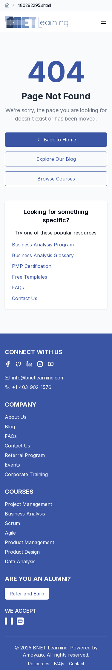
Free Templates (29, 277)
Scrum (12, 523)
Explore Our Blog (56, 159)
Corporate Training (26, 474)
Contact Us (24, 298)
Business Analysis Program (43, 245)
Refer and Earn (27, 594)
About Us (16, 417)
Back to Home (56, 140)
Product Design (22, 552)
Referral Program (25, 455)
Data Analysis (20, 561)
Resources (38, 663)
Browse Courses (56, 179)
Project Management (28, 504)
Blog (10, 427)
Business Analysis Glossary (43, 255)
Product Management (29, 542)
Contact (76, 663)
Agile (10, 533)
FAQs (18, 288)
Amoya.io (33, 655)
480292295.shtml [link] (34, 5)
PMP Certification (31, 266)
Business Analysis (25, 514)
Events (12, 465)
